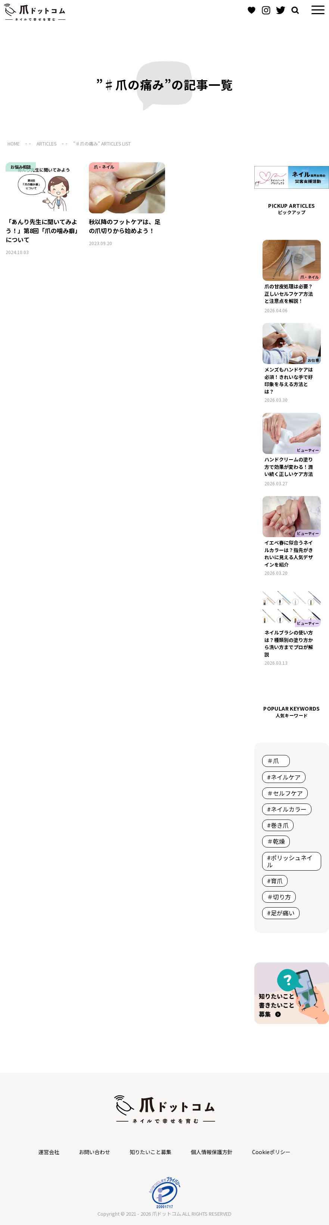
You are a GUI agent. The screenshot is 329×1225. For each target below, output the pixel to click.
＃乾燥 (276, 841)
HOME (13, 143)
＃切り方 (279, 896)
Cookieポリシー (271, 1151)
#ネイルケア (284, 777)
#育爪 (275, 880)
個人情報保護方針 (212, 1151)
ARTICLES (46, 143)
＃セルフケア (285, 793)
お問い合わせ (94, 1151)
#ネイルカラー (287, 809)
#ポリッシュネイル (290, 861)
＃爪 (276, 760)
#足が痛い (281, 912)
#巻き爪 (278, 825)
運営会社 (48, 1151)
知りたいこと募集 (150, 1151)
